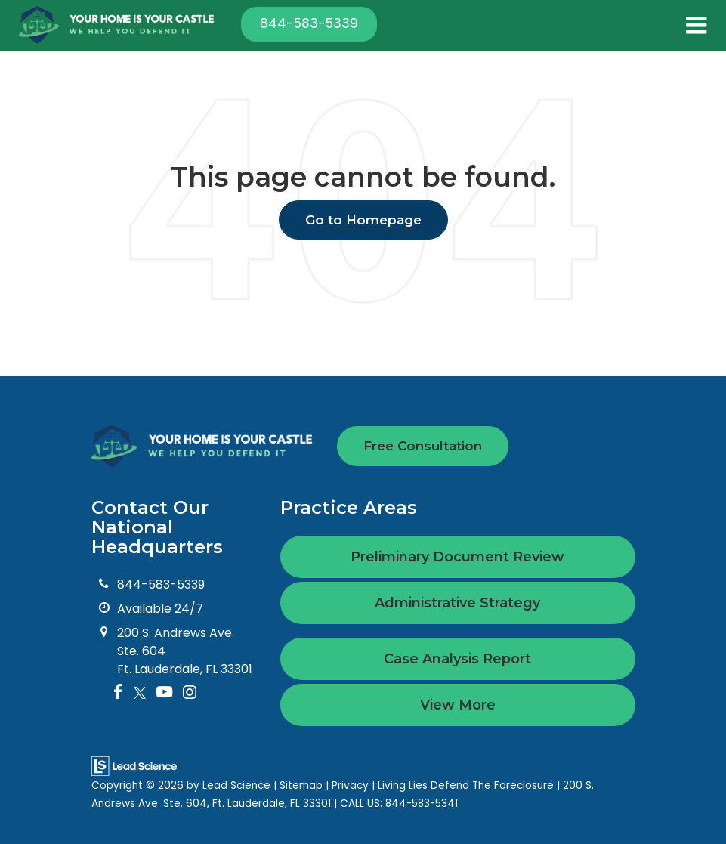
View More (458, 705)
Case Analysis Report (457, 659)
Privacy (350, 785)
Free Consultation (422, 445)
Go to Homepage (363, 219)
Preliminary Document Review (457, 557)
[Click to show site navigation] (696, 25)
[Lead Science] (134, 765)
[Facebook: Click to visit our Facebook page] (118, 693)
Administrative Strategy (457, 603)
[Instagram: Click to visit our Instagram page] (189, 693)
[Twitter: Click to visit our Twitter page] (140, 693)
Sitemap (301, 785)
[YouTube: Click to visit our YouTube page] (164, 693)
